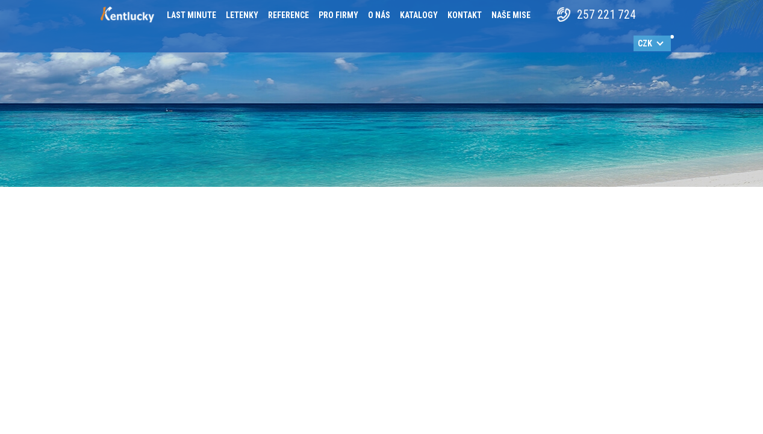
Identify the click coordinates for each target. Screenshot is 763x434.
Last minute (191, 15)
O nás (379, 15)
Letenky (242, 15)
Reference (288, 15)
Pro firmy (338, 15)
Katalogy (419, 15)
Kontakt (464, 15)
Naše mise (511, 15)
